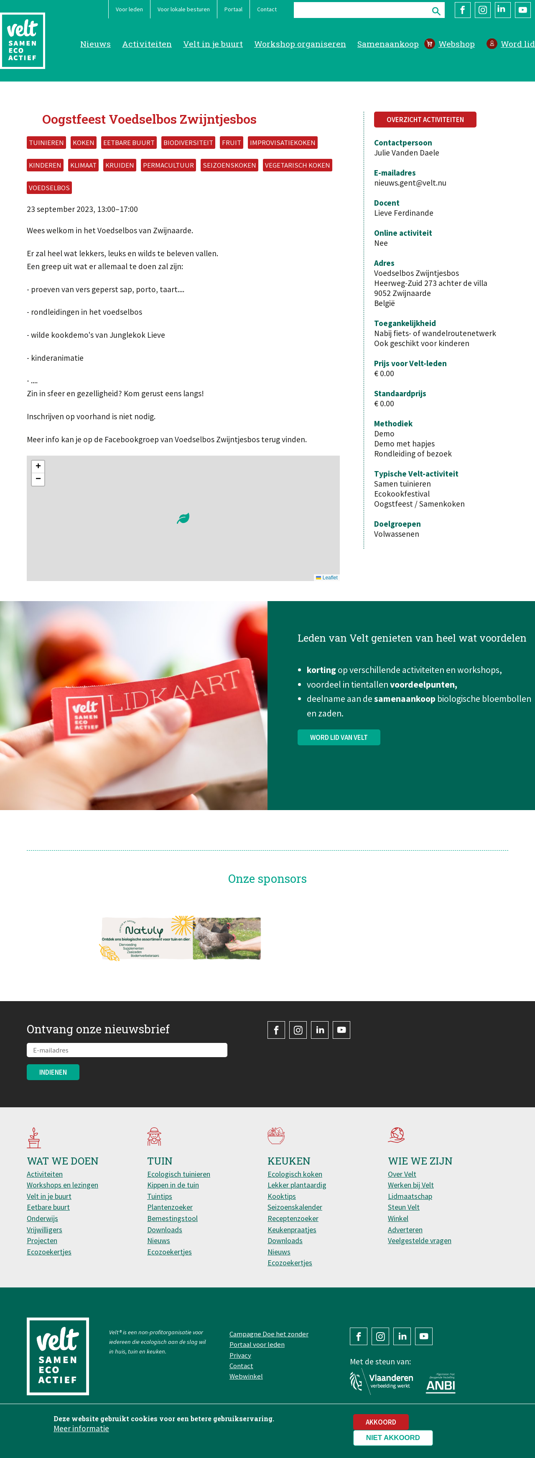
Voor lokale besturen (184, 9)
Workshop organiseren (300, 43)
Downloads (164, 1229)
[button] (183, 518)
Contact (267, 9)
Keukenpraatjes (292, 1229)
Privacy (240, 1355)
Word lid (518, 43)
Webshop (456, 43)
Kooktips (282, 1196)
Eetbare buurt (48, 1207)
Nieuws (95, 43)
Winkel (398, 1218)
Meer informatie (81, 1428)
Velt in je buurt (213, 43)
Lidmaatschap (410, 1196)
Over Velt (402, 1174)
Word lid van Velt (339, 741)
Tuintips (159, 1196)
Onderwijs (42, 1218)
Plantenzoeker (170, 1207)
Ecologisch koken (295, 1174)
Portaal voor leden (257, 1344)
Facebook (463, 10)
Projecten (42, 1240)
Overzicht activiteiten (425, 119)
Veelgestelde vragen (419, 1240)
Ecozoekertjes (49, 1252)
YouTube (523, 10)
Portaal (233, 9)
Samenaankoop (388, 43)
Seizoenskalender (295, 1207)
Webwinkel (246, 1376)
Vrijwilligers (44, 1229)
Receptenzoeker (293, 1218)
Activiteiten (147, 43)
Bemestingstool (172, 1218)
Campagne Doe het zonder (268, 1333)
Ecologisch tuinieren (178, 1174)
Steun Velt (404, 1207)
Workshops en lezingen (62, 1185)
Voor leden (129, 9)
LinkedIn (503, 10)
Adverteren (405, 1229)
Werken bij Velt (411, 1185)
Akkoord (381, 1422)
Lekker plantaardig (297, 1185)
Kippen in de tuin (173, 1185)
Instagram (483, 10)
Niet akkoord (393, 1438)
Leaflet (326, 578)
